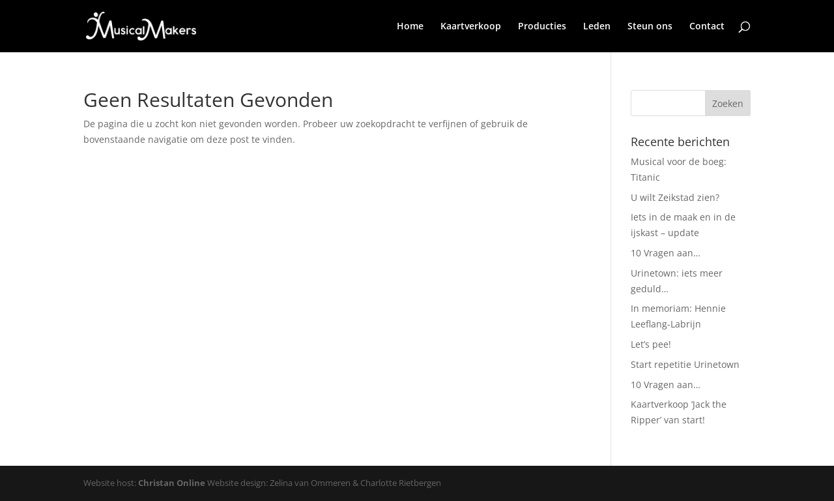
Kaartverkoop (470, 27)
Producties (542, 27)
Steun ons (649, 27)
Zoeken (727, 103)
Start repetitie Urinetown (685, 364)
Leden (597, 27)
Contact (707, 27)
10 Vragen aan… (665, 253)
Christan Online (171, 483)
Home (410, 27)
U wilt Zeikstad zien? (675, 197)
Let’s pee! (651, 344)
